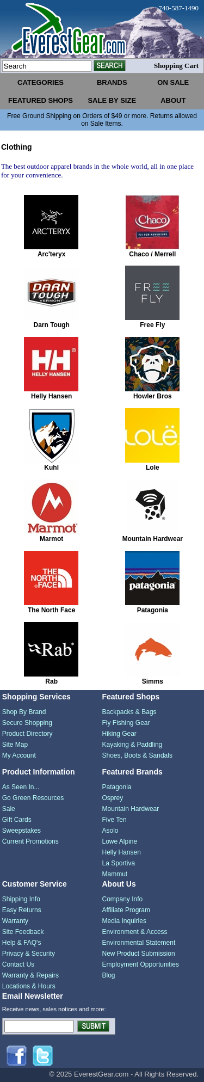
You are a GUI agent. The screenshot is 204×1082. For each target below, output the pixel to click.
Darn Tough (51, 325)
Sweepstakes (21, 830)
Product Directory (27, 733)
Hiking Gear (119, 733)
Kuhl (51, 467)
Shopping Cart (176, 66)
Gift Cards (17, 819)
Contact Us (18, 964)
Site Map (15, 744)
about (173, 100)
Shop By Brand (24, 712)
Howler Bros (152, 396)
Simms (152, 681)
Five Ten (114, 819)
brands (112, 82)
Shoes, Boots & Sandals (137, 755)
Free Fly (152, 325)
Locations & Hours (28, 986)
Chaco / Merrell (152, 254)
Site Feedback (23, 932)
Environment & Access (135, 932)
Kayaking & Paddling (132, 744)
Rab (51, 681)
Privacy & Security (28, 953)
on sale (173, 82)
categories (40, 82)
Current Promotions (30, 841)
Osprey (112, 798)
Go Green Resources (33, 798)
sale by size (112, 100)
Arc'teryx (52, 254)
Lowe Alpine (120, 841)
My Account (19, 755)
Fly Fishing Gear (126, 723)
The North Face (51, 610)
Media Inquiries (124, 921)
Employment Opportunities (140, 964)
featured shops (40, 100)
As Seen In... (21, 787)
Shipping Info (21, 899)
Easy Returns (21, 910)
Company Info (122, 899)
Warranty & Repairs (30, 975)
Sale (8, 809)
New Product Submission (138, 953)
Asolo (110, 830)
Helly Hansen (51, 396)
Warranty (15, 921)
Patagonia (152, 610)
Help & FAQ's (21, 942)
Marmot (51, 539)
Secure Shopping (27, 723)
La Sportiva (118, 863)
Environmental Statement (139, 942)
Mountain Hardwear (152, 539)
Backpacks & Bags (129, 712)
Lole (152, 467)
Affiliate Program (126, 910)
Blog (108, 975)
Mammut (115, 874)
